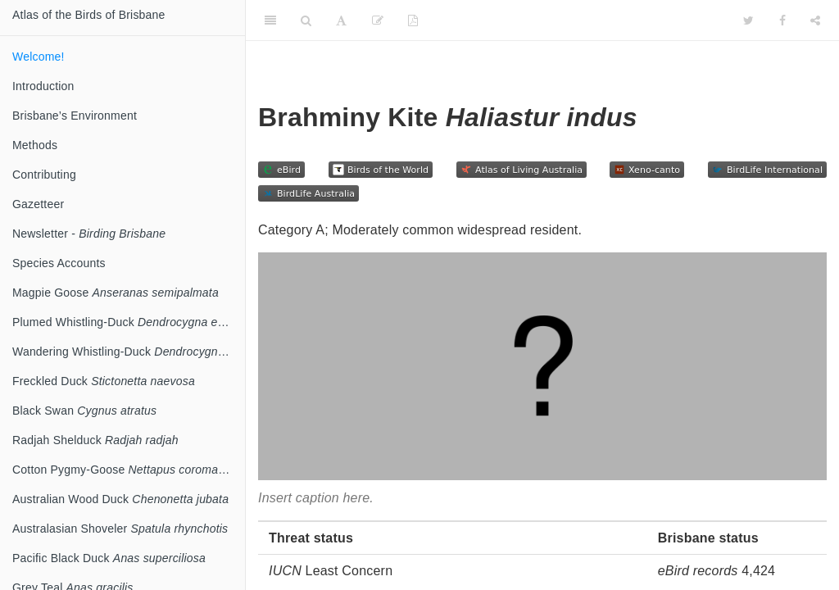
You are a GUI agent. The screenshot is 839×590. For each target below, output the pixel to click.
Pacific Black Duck (109, 558)
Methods (34, 145)
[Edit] (378, 20)
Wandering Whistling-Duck (128, 351)
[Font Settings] (341, 20)
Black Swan (84, 410)
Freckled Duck (103, 381)
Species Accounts (59, 263)
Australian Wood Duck (120, 499)
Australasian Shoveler (120, 528)
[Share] (815, 20)
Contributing (44, 174)
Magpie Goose (115, 292)
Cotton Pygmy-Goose (128, 469)
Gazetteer (38, 204)
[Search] (306, 20)
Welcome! (38, 56)
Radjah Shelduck (95, 440)
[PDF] (413, 20)
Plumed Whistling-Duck (127, 322)
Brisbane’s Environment (74, 115)
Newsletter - (89, 233)
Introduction (43, 86)
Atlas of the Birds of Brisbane (89, 14)
